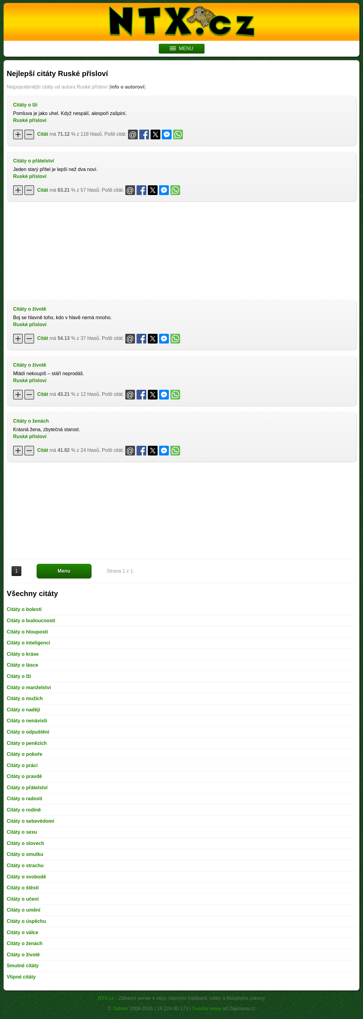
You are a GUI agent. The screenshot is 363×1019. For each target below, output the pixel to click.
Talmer (120, 1008)
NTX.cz (106, 998)
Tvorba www (206, 1008)
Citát (42, 134)
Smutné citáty (23, 965)
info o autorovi (127, 86)
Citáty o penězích (27, 743)
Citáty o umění (23, 910)
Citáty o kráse (23, 654)
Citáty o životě (29, 309)
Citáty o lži (25, 104)
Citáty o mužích (25, 698)
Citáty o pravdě (24, 776)
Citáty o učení (23, 899)
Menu (64, 571)
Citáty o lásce (22, 665)
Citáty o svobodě (26, 876)
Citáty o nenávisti (27, 720)
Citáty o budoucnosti (31, 620)
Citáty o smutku (25, 854)
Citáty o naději (23, 709)
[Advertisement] (181, 250)
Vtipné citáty (21, 976)
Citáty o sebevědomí (30, 821)
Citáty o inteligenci (28, 642)
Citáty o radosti (24, 798)
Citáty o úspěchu (26, 921)
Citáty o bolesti (24, 609)
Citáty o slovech (25, 843)
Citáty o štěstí (23, 887)
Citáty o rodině (24, 809)
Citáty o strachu (25, 865)
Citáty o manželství (29, 687)
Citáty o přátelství (33, 160)
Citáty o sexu (22, 832)
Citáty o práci (22, 765)
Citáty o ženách (31, 421)
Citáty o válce (22, 932)
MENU (181, 48)
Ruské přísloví (29, 120)
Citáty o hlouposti (27, 631)
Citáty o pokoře (24, 754)
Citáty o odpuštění (28, 732)
